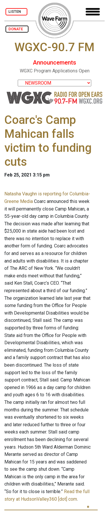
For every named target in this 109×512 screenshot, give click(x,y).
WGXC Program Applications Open (55, 71)
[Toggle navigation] (92, 12)
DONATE (17, 29)
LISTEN (16, 11)
